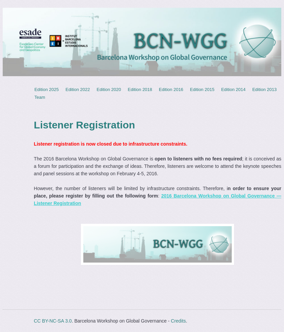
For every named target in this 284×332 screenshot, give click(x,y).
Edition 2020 (109, 89)
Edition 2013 (264, 89)
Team (39, 97)
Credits (178, 321)
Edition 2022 (77, 89)
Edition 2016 (171, 89)
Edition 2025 (46, 89)
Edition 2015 (202, 89)
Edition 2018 (140, 89)
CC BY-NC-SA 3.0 (53, 321)
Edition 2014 (233, 89)
